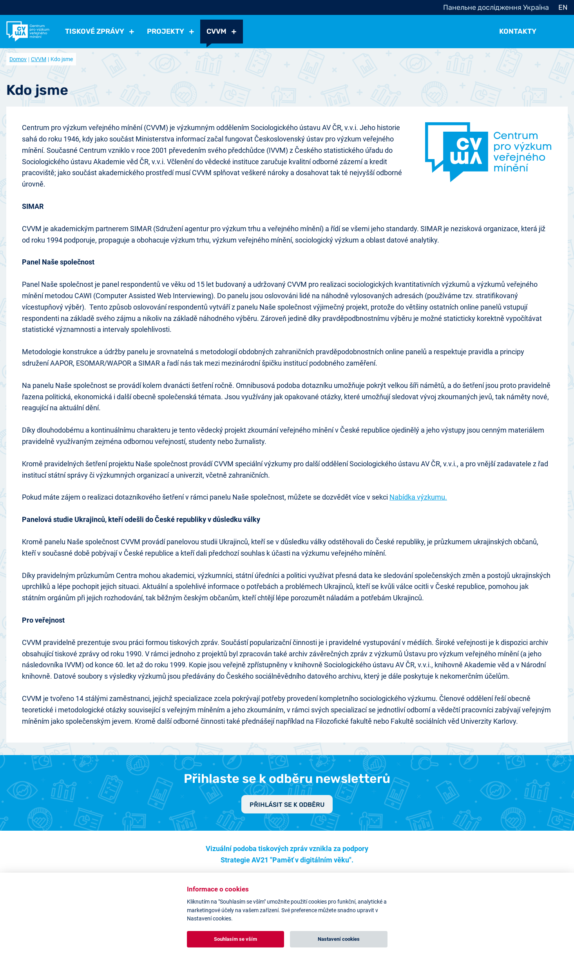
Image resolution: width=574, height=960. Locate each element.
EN (563, 7)
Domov (18, 59)
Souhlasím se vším (235, 939)
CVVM (38, 59)
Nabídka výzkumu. (418, 497)
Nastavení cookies (339, 939)
